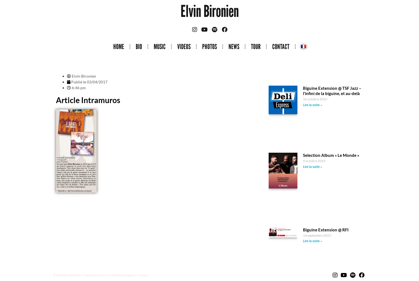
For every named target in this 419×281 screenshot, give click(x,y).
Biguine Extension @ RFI (326, 229)
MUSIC (160, 46)
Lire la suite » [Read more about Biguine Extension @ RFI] (312, 241)
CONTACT (280, 46)
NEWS (233, 46)
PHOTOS (209, 46)
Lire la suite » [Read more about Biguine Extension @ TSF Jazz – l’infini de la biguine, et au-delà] (312, 105)
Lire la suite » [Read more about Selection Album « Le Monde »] (312, 167)
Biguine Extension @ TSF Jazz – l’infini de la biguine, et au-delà (332, 91)
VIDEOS (184, 46)
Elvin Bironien (210, 11)
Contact (142, 275)
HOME (118, 46)
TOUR (256, 46)
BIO (139, 46)
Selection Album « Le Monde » (331, 155)
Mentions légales (123, 275)
